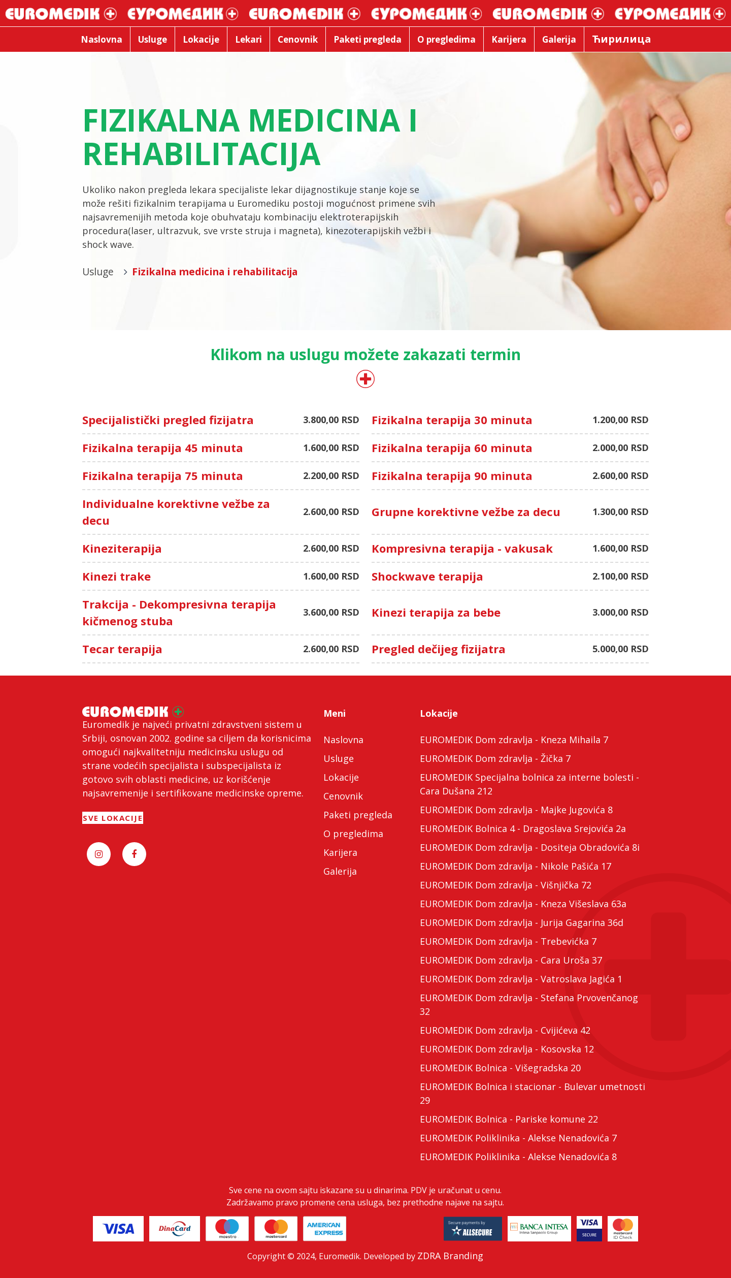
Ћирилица (621, 39)
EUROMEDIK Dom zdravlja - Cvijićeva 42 (505, 1030)
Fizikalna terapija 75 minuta (162, 475)
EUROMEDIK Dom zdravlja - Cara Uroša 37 (511, 960)
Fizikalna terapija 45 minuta (162, 447)
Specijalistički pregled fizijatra (168, 419)
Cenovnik (343, 796)
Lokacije (341, 777)
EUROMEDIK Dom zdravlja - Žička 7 (495, 758)
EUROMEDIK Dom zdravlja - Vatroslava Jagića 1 (521, 979)
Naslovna (343, 739)
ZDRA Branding (450, 1256)
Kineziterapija (122, 548)
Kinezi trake (116, 576)
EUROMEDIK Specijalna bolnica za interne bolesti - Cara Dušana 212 (529, 784)
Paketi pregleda (357, 815)
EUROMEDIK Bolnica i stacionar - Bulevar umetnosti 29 (532, 1093)
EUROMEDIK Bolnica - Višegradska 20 (500, 1068)
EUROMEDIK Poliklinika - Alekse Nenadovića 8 (518, 1157)
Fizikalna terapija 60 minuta (452, 447)
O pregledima (353, 833)
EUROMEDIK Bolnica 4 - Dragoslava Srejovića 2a (523, 828)
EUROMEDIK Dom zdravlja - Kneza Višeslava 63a (523, 904)
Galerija (340, 871)
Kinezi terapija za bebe (436, 612)
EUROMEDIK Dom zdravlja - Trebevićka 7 (508, 941)
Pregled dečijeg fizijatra (439, 648)
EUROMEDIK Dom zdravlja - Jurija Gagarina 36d (521, 922)
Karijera (340, 852)
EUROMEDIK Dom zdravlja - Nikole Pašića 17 (515, 866)
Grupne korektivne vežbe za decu (466, 511)
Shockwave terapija (427, 576)
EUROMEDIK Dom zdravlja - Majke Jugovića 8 (516, 810)
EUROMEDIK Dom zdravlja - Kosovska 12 (507, 1049)
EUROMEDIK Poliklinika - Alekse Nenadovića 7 (518, 1138)
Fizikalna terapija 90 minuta (452, 475)
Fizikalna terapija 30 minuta (452, 419)
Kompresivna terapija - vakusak (462, 548)
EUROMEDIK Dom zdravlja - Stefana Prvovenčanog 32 (529, 1004)
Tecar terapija (122, 648)
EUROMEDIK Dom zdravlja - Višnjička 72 (505, 885)
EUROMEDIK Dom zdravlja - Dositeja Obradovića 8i (530, 847)
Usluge (338, 758)
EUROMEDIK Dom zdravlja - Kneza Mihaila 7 (514, 739)
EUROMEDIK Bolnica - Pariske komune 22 (509, 1119)
